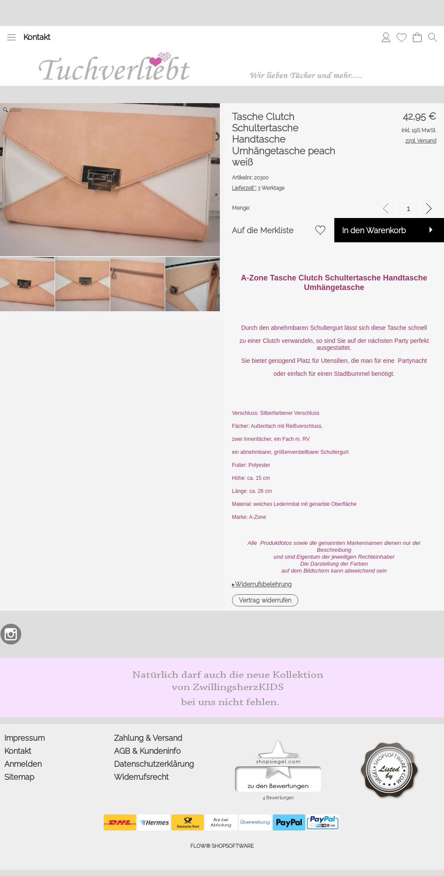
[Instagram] (11, 634)
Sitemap (19, 777)
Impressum (24, 737)
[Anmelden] (386, 37)
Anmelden (23, 764)
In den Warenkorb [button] (374, 230)
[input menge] (408, 208)
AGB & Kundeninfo (147, 751)
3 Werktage (258, 188)
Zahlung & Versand (148, 737)
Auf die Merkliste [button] (263, 230)
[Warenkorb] (417, 37)
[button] (11, 37)
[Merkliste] (401, 37)
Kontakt (36, 37)
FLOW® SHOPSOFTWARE (222, 846)
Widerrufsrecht (141, 777)
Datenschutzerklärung (154, 764)
